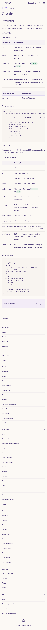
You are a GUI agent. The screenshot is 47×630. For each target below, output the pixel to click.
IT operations (6, 381)
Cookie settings (26, 625)
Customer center (7, 462)
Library (4, 448)
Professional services (9, 404)
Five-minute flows (8, 499)
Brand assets (6, 539)
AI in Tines (5, 341)
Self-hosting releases (9, 613)
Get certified (6, 495)
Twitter (4, 583)
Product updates (8, 604)
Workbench (6, 337)
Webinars (5, 476)
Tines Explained (7, 457)
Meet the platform (8, 323)
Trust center (6, 557)
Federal (4, 409)
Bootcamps (5, 481)
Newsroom (5, 534)
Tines (18, 625)
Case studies (6, 439)
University (5, 453)
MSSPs (4, 423)
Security (4, 376)
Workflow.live (6, 562)
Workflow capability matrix (10, 443)
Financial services (7, 418)
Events (4, 467)
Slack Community (8, 574)
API (3, 490)
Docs (3, 485)
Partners (4, 399)
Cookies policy (6, 548)
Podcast (4, 471)
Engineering (6, 390)
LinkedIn (5, 578)
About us (5, 515)
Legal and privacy (7, 543)
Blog (3, 434)
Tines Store (6, 525)
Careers (4, 520)
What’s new (6, 355)
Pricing (4, 360)
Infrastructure (6, 385)
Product (4, 395)
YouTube (5, 587)
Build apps (5, 346)
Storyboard (5, 327)
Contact (4, 529)
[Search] (39, 3)
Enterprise (5, 413)
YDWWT (4, 504)
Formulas (5, 351)
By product (5, 371)
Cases (12, 8)
